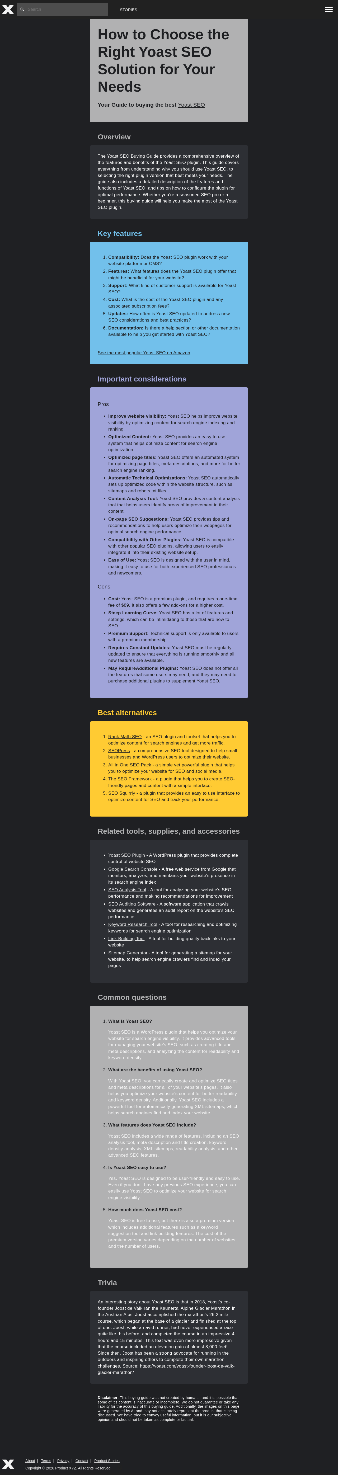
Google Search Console (133, 869)
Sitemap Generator (128, 952)
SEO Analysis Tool (127, 889)
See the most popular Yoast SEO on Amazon (144, 352)
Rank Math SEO (125, 736)
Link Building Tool (126, 938)
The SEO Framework (130, 778)
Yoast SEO (191, 105)
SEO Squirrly (121, 793)
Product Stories (107, 1461)
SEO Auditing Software (132, 904)
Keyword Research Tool (132, 924)
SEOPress (119, 750)
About (30, 1461)
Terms (46, 1461)
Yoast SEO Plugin (126, 855)
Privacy (63, 1461)
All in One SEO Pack (129, 764)
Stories (128, 9)
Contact (82, 1461)
